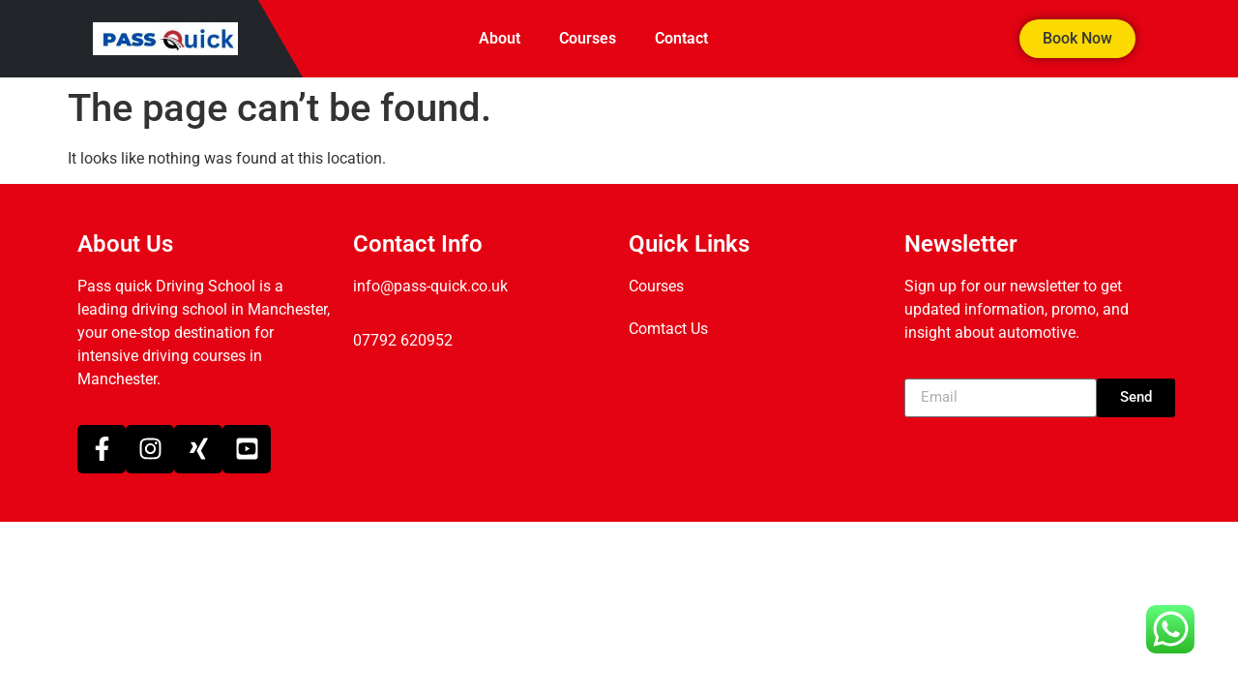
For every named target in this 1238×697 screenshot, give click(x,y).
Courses (587, 38)
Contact (681, 38)
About (499, 38)
